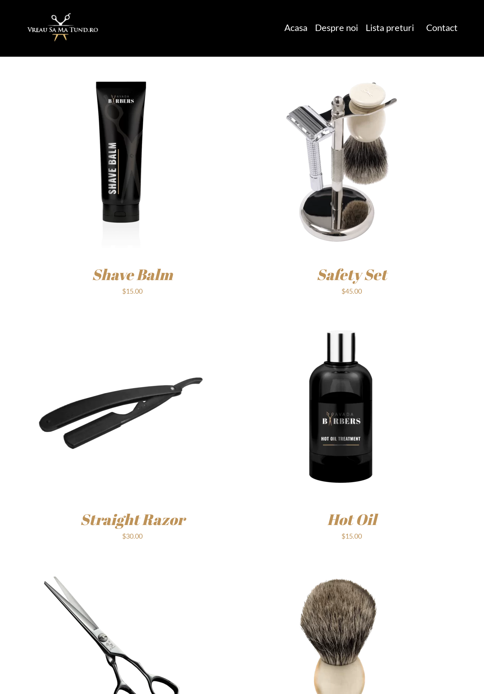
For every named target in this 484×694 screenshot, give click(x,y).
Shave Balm (132, 274)
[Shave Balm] (121, 73)
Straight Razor (132, 519)
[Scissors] (121, 563)
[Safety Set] (340, 73)
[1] (62, 12)
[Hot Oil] (340, 318)
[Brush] (340, 563)
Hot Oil (352, 519)
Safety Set (351, 274)
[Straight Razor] (121, 318)
